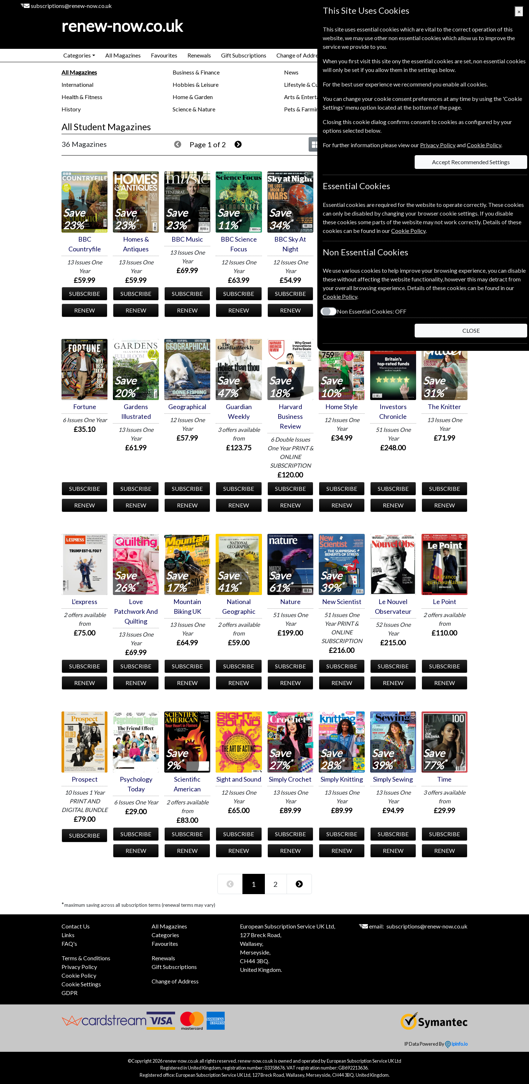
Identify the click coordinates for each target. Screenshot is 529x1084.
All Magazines (123, 55)
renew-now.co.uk (122, 25)
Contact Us (76, 926)
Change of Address (299, 55)
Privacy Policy (79, 966)
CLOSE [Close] (469, 330)
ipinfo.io (456, 1044)
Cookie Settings (81, 984)
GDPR (69, 992)
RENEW (84, 310)
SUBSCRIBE (84, 293)
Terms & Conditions (86, 958)
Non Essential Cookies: (366, 311)
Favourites (164, 55)
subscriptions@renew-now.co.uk (71, 5)
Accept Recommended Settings (469, 161)
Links (68, 934)
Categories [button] (77, 55)
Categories (165, 934)
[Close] (519, 11)
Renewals (199, 55)
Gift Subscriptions (243, 55)
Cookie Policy (79, 975)
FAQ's (69, 943)
